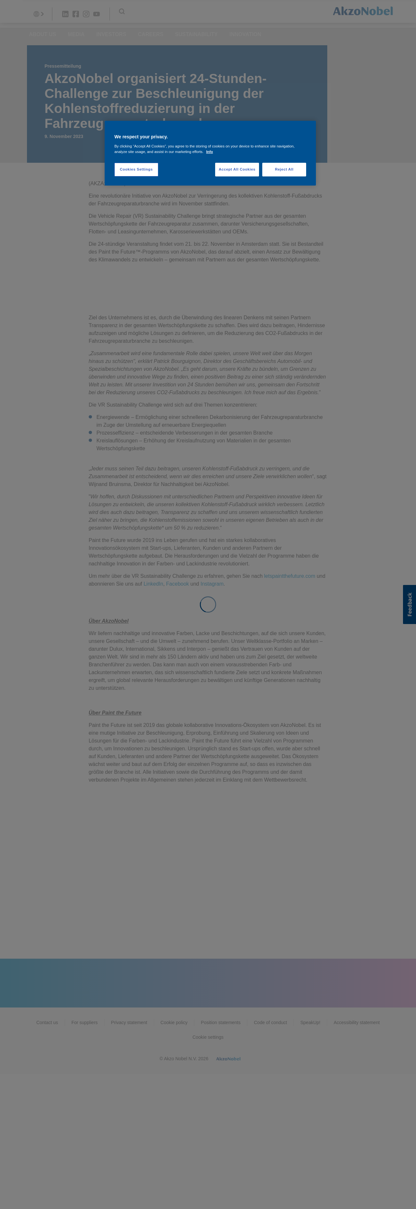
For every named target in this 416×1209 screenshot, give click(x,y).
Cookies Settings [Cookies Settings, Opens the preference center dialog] (136, 169)
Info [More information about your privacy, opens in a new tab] (209, 152)
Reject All (284, 169)
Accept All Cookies (237, 169)
